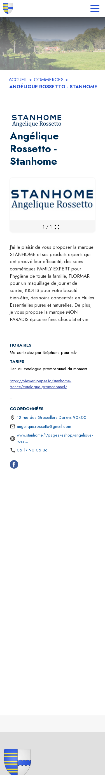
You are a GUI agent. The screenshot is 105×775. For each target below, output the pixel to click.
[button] (37, 121)
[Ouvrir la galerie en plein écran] (57, 227)
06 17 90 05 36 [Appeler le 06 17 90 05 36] (32, 450)
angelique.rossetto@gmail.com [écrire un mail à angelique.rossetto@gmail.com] (44, 426)
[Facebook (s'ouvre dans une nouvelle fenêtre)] (14, 465)
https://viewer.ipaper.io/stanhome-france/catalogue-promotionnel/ (40, 384)
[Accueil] (8, 8)
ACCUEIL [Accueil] (18, 79)
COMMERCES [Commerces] (49, 79)
